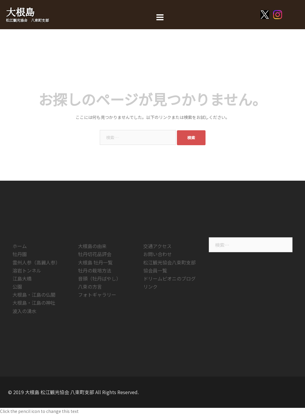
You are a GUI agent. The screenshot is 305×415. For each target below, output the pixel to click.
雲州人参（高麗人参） (36, 262)
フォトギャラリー (97, 294)
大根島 (20, 11)
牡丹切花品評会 (94, 254)
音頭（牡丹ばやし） (99, 278)
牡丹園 (20, 254)
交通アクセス (157, 246)
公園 (17, 286)
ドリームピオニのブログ (169, 278)
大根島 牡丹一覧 (95, 262)
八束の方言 (90, 286)
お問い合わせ (157, 254)
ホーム (20, 246)
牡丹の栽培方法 (94, 270)
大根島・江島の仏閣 (34, 294)
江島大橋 (22, 278)
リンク (150, 286)
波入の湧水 (24, 311)
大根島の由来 (92, 246)
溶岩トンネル (27, 270)
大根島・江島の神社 (34, 302)
